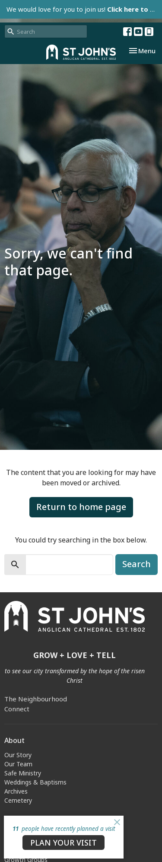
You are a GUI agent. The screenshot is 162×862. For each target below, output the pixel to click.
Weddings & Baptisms (35, 782)
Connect (16, 708)
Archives (16, 791)
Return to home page (81, 507)
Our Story (18, 755)
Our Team (18, 764)
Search (136, 564)
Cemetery (18, 800)
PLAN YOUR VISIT (63, 842)
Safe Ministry (22, 773)
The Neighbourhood (35, 698)
